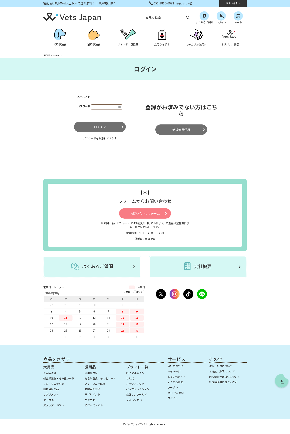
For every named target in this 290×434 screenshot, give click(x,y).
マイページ (174, 371)
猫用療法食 (91, 373)
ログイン (173, 398)
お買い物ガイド (177, 377)
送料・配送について (220, 366)
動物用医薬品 (51, 389)
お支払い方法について (222, 371)
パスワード (85, 106)
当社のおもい (175, 366)
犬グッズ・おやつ (53, 405)
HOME (47, 55)
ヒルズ (130, 378)
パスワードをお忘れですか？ (100, 138)
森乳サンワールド (136, 394)
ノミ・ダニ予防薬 (53, 384)
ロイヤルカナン (135, 373)
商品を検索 (153, 17)
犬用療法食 (49, 373)
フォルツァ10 (134, 400)
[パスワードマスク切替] (119, 107)
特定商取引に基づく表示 (223, 382)
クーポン (173, 387)
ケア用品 (48, 400)
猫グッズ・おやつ (95, 405)
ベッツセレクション (137, 389)
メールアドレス (88, 96)
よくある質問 (175, 382)
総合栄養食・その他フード (58, 378)
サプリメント (51, 394)
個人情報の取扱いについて (224, 377)
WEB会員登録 (176, 393)
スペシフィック (135, 384)
